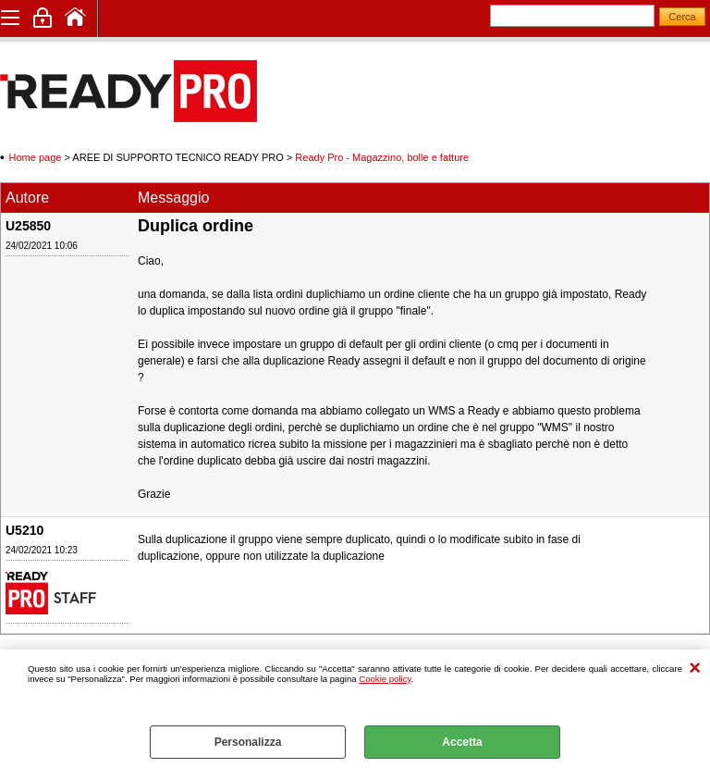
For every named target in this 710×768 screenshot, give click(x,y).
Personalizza (248, 742)
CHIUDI (695, 668)
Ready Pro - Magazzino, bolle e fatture (382, 157)
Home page (35, 157)
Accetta (462, 742)
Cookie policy (384, 679)
